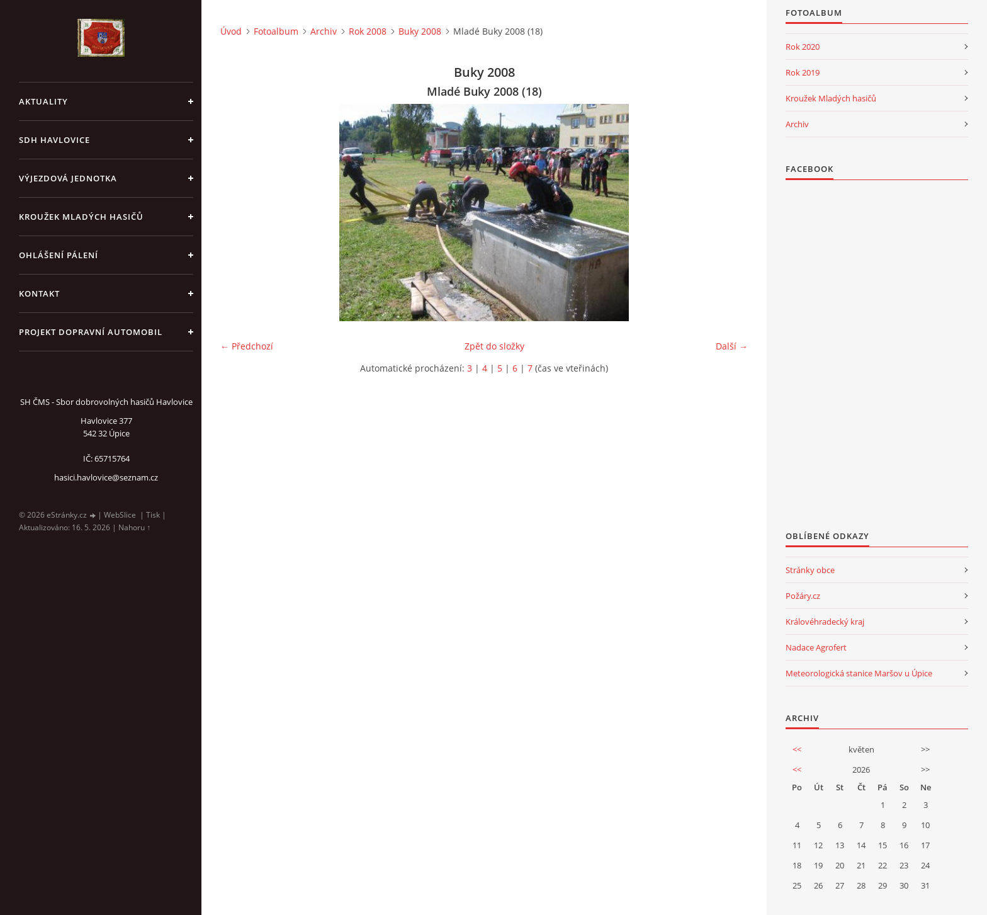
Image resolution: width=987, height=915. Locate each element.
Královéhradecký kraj (825, 621)
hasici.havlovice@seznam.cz (106, 477)
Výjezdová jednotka (68, 178)
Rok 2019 (803, 72)
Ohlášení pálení (58, 255)
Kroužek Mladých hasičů (831, 98)
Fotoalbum (276, 31)
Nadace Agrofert (816, 647)
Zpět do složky (494, 346)
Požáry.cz (803, 595)
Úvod (231, 31)
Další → (732, 346)
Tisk (153, 514)
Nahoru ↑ (134, 527)
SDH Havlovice (54, 139)
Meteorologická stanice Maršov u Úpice (859, 673)
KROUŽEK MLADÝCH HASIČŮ (81, 216)
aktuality (43, 101)
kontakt (39, 293)
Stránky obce (810, 570)
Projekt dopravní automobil (90, 332)
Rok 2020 (803, 46)
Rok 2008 (367, 31)
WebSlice (120, 514)
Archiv (323, 31)
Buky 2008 (419, 31)
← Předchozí (246, 346)
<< (796, 749)
